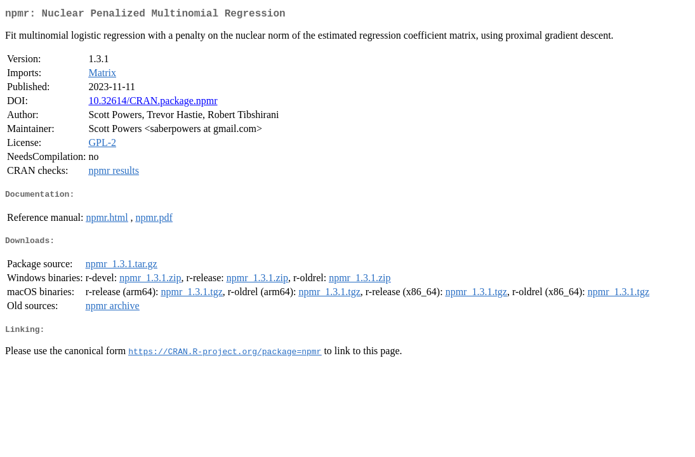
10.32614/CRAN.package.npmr (152, 103)
